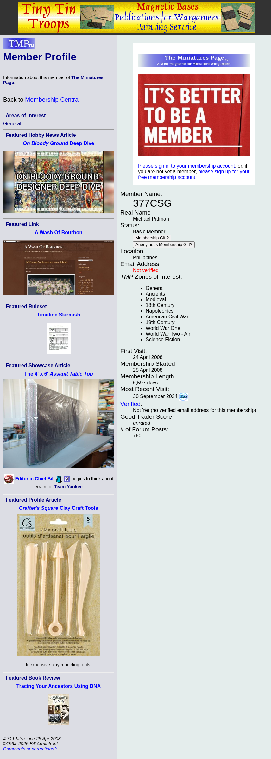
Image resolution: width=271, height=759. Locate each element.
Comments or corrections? (30, 748)
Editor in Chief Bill (35, 478)
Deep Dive (58, 143)
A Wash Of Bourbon (59, 232)
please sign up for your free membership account (193, 174)
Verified (130, 404)
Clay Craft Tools (58, 508)
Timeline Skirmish (58, 314)
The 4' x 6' (58, 373)
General (12, 123)
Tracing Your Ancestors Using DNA (58, 686)
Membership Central (52, 99)
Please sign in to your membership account (186, 166)
